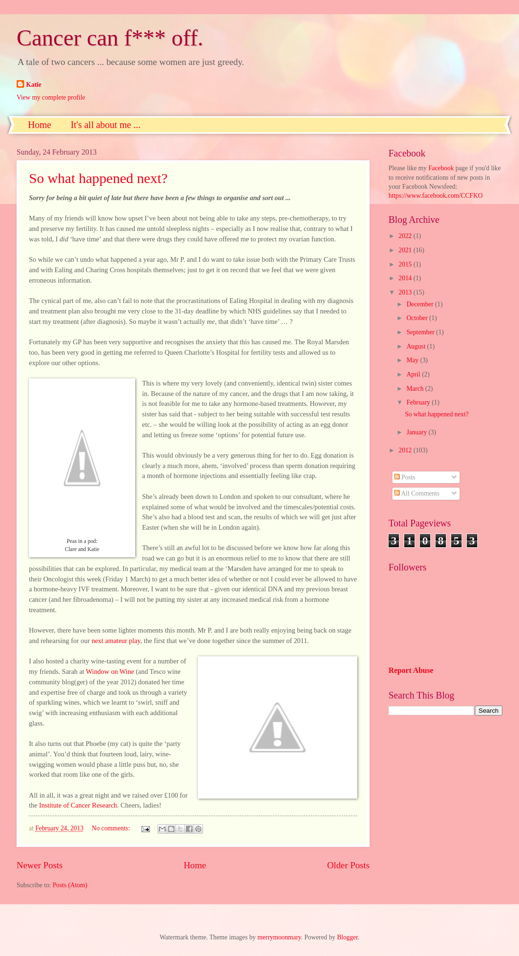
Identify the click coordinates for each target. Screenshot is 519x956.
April (414, 374)
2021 (406, 250)
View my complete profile (51, 97)
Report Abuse (411, 670)
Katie (33, 84)
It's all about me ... (105, 125)
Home (39, 125)
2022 (406, 235)
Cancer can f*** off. (110, 37)
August (417, 346)
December (421, 304)
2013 (406, 292)
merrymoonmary (279, 937)
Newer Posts (40, 865)
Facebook (441, 168)
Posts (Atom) (70, 885)
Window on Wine (110, 671)
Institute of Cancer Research (78, 805)
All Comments (417, 493)
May (413, 360)
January (417, 432)
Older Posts (348, 865)
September (421, 332)
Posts (405, 477)
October (418, 318)
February (419, 402)
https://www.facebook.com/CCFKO (435, 195)
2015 (406, 264)
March (416, 388)
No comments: (111, 828)
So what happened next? (98, 178)
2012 (406, 450)
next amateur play (116, 640)
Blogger (347, 937)
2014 (406, 278)
